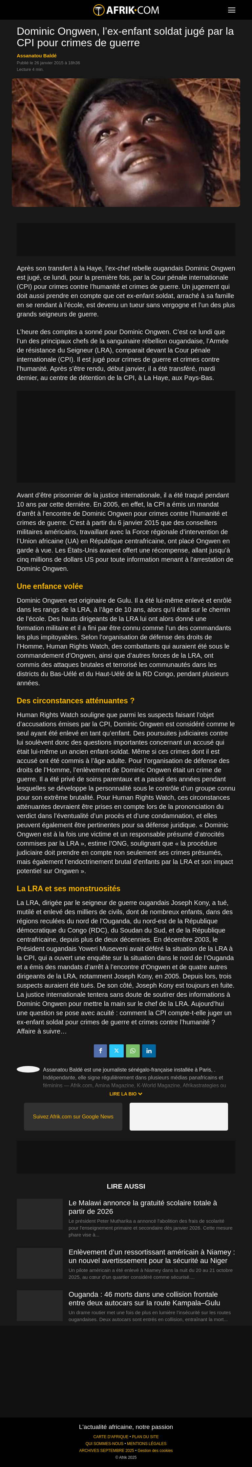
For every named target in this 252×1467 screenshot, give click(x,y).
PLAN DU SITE (145, 1437)
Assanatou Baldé (37, 55)
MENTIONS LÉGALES (146, 1443)
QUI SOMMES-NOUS (105, 1443)
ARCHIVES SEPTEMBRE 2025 (106, 1450)
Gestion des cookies (155, 1450)
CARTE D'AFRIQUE (110, 1437)
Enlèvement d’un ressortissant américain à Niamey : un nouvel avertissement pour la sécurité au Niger (152, 1256)
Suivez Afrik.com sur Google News (73, 1116)
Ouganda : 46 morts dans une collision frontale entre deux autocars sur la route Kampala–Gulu (144, 1298)
